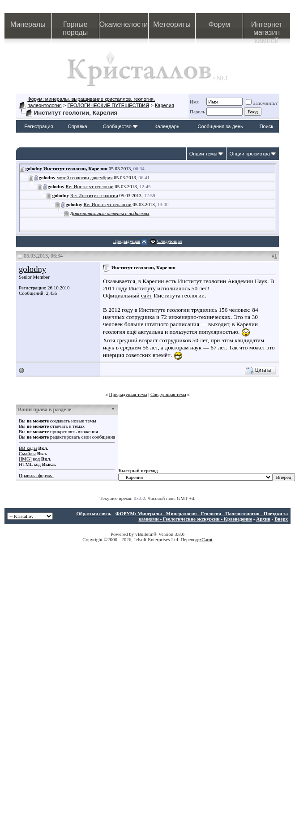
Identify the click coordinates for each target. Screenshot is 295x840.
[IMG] (25, 458)
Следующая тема (168, 394)
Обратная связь (93, 513)
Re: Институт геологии (90, 186)
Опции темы (203, 153)
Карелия (164, 105)
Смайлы (27, 453)
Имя (194, 101)
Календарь (167, 126)
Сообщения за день (220, 126)
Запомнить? (262, 103)
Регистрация (38, 126)
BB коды (28, 448)
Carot (206, 539)
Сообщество (120, 126)
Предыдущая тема (128, 394)
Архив (263, 518)
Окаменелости (123, 24)
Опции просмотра (249, 153)
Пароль (197, 111)
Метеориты (171, 24)
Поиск (266, 126)
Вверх (281, 518)
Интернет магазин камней (266, 30)
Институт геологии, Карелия (75, 168)
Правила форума (36, 475)
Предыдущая (127, 241)
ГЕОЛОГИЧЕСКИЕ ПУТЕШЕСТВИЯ (109, 105)
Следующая (169, 241)
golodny (32, 269)
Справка (77, 126)
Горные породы (75, 28)
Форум (219, 24)
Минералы (28, 24)
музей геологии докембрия (85, 177)
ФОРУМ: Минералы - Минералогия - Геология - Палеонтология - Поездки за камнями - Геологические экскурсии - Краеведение (201, 516)
